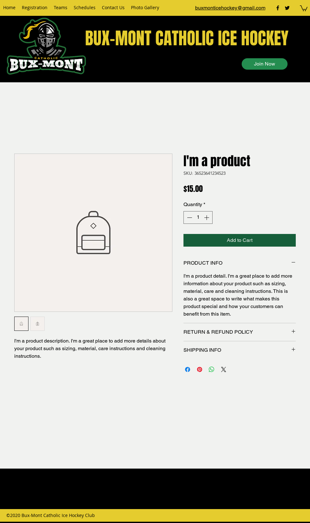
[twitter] (287, 8)
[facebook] (278, 8)
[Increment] (207, 217)
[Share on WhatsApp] (211, 369)
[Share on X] (223, 369)
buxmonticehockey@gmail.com (230, 8)
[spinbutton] (198, 217)
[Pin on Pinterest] (199, 369)
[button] (303, 8)
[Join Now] (265, 64)
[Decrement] (188, 217)
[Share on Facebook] (187, 369)
